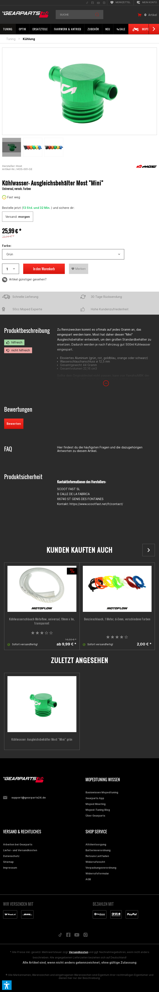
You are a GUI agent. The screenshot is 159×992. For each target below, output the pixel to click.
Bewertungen (18, 409)
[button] (7, 985)
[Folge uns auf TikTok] (60, 936)
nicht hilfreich (18, 350)
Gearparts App (95, 798)
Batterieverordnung (98, 850)
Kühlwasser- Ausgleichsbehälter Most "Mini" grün (41, 739)
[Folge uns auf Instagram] (85, 936)
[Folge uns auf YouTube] (76, 936)
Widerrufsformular (97, 873)
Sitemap (8, 861)
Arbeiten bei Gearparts (17, 844)
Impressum (10, 867)
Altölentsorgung (96, 844)
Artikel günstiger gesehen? (24, 279)
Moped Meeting (96, 804)
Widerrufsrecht (95, 861)
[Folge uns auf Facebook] (68, 936)
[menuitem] (87, 3)
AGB (88, 879)
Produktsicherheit (23, 476)
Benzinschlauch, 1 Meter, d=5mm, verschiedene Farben (117, 619)
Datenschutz (11, 856)
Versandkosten (78, 952)
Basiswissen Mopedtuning (102, 792)
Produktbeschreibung (27, 330)
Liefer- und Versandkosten (20, 850)
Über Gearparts (95, 815)
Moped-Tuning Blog (98, 809)
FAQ (8, 448)
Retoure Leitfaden (97, 856)
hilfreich (14, 342)
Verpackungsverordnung (101, 867)
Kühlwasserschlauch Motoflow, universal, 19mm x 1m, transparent (42, 621)
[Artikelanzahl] (10, 269)
